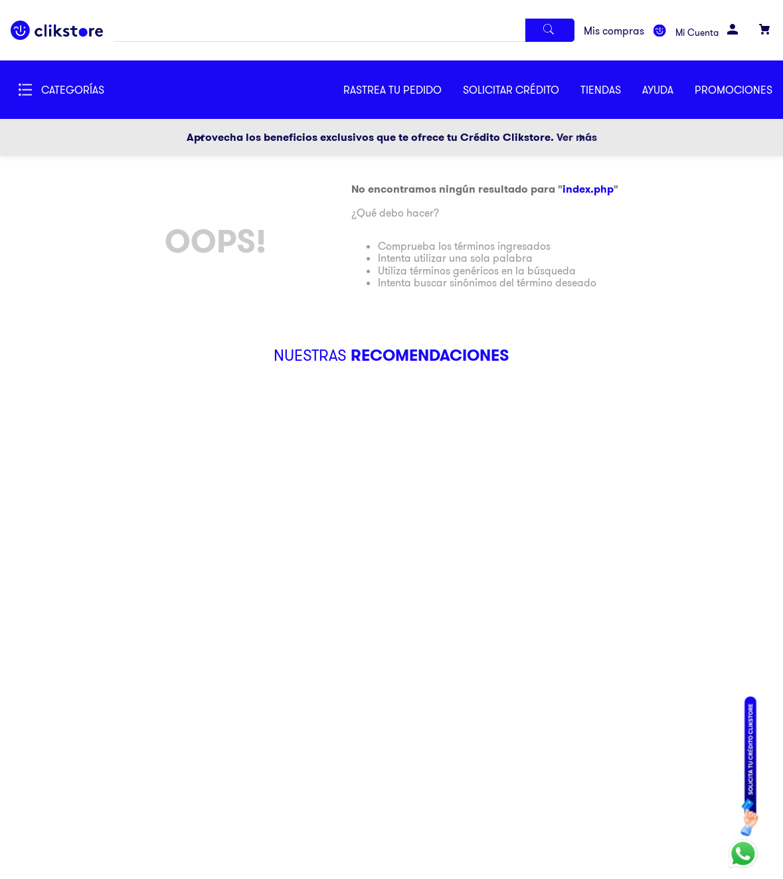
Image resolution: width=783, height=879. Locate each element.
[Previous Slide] (202, 137)
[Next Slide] (581, 137)
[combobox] (343, 30)
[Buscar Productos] (550, 30)
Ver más (577, 137)
